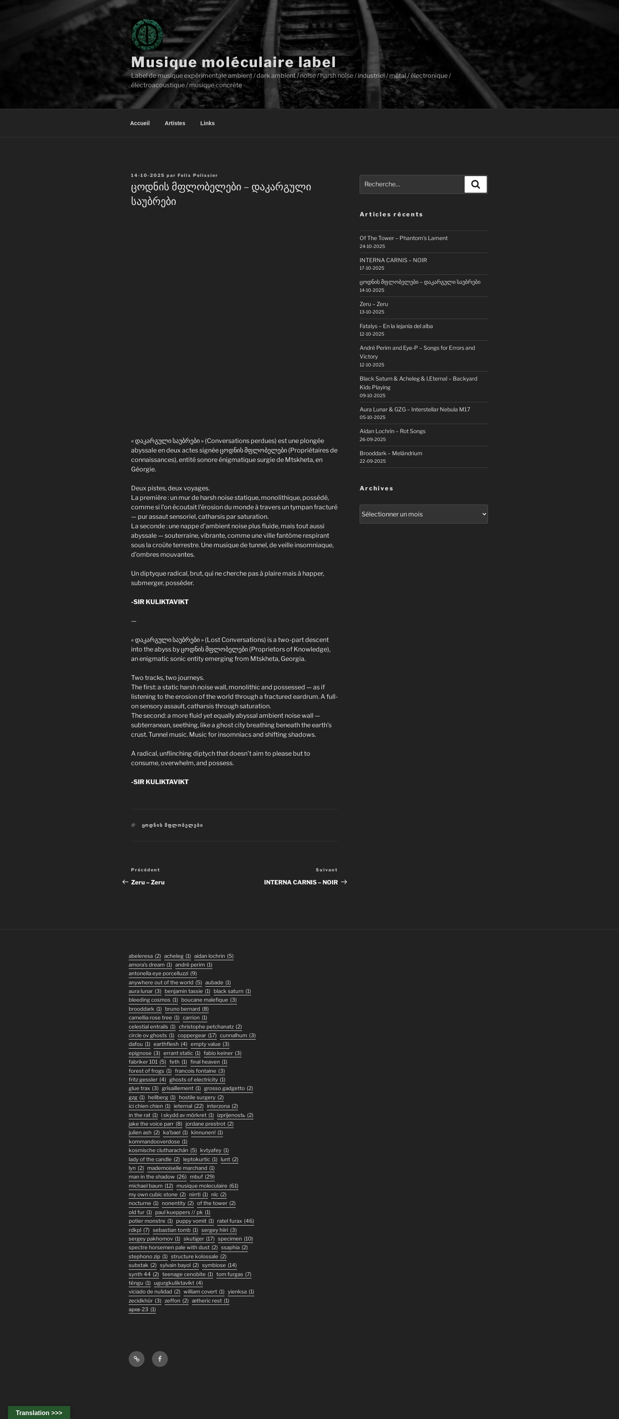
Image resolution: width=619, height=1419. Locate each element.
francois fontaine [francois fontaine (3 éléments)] (200, 1071)
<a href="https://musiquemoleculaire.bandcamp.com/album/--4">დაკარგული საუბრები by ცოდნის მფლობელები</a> (234, 321)
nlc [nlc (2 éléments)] (219, 1194)
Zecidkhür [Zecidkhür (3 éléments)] (145, 1301)
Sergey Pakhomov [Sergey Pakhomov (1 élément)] (154, 1239)
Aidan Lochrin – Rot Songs (393, 431)
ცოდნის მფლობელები (173, 825)
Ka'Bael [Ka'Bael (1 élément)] (175, 1132)
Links (207, 123)
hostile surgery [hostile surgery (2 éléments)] (201, 1097)
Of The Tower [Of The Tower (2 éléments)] (216, 1203)
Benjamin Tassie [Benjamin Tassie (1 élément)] (187, 991)
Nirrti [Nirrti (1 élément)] (198, 1194)
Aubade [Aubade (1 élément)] (218, 982)
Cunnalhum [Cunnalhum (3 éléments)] (238, 1035)
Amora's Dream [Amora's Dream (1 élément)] (150, 965)
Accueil (140, 123)
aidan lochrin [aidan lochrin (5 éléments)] (214, 956)
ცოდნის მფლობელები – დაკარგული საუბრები (420, 281)
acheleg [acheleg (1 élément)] (177, 956)
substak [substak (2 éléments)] (143, 1265)
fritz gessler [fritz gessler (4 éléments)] (147, 1080)
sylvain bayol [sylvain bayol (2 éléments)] (179, 1265)
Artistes (175, 123)
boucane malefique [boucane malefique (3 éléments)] (209, 1000)
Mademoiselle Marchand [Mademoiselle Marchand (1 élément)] (181, 1168)
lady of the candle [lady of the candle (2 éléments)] (154, 1159)
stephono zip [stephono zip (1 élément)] (148, 1256)
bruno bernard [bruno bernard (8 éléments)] (187, 1009)
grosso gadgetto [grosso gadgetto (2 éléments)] (228, 1088)
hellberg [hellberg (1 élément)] (162, 1097)
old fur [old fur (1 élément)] (140, 1212)
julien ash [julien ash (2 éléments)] (144, 1132)
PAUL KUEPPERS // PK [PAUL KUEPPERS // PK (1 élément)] (182, 1212)
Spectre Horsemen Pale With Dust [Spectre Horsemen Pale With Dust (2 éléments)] (173, 1247)
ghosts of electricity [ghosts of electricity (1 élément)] (197, 1080)
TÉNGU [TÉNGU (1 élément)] (140, 1283)
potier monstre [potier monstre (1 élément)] (151, 1221)
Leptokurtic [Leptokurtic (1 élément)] (200, 1159)
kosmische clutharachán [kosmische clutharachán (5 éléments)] (163, 1150)
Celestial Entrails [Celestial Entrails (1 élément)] (152, 1027)
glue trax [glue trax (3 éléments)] (144, 1088)
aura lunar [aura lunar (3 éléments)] (145, 991)
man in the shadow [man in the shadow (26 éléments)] (158, 1177)
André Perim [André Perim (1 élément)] (193, 965)
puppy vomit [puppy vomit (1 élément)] (195, 1221)
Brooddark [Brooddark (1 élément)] (145, 1009)
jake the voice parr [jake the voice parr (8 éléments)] (155, 1124)
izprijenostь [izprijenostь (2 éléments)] (235, 1115)
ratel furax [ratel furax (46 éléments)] (235, 1221)
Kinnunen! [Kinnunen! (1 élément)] (207, 1132)
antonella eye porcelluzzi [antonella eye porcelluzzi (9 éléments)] (163, 973)
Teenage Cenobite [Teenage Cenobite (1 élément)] (187, 1274)
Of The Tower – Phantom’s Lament (404, 238)
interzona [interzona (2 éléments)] (222, 1106)
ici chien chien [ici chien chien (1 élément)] (150, 1106)
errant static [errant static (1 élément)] (182, 1053)
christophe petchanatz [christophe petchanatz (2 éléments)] (210, 1027)
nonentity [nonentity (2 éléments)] (178, 1203)
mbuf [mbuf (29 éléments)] (202, 1177)
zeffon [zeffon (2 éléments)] (177, 1301)
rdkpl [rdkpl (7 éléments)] (139, 1230)
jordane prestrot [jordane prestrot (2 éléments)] (210, 1124)
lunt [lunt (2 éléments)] (229, 1159)
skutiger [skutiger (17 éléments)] (199, 1239)
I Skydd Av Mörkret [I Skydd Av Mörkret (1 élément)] (187, 1115)
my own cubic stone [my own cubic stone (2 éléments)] (157, 1194)
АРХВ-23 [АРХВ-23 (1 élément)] (142, 1309)
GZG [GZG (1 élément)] (137, 1097)
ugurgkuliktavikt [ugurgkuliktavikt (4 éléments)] (178, 1283)
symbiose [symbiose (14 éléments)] (219, 1265)
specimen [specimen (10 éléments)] (235, 1239)
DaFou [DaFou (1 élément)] (139, 1044)
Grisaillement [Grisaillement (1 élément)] (181, 1088)
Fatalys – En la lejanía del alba (396, 326)
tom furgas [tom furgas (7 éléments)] (233, 1274)
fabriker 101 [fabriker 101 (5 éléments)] (147, 1062)
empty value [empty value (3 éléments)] (210, 1044)
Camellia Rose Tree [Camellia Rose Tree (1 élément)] (154, 1018)
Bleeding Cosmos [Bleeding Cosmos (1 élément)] (153, 1000)
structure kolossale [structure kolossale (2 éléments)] (199, 1256)
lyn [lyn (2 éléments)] (136, 1168)
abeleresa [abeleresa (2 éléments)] (145, 956)
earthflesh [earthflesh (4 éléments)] (171, 1044)
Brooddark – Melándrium (391, 453)
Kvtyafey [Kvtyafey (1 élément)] (214, 1150)
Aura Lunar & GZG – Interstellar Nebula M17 (415, 409)
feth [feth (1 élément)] (178, 1062)
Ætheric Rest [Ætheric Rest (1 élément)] (210, 1301)
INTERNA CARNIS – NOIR (393, 260)
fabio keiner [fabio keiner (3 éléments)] (223, 1053)
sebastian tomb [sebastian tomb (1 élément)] (175, 1230)
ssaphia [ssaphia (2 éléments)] (234, 1247)
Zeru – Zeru (374, 303)
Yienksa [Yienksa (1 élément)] (241, 1292)
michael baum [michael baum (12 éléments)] (151, 1186)
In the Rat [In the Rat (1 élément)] (143, 1115)
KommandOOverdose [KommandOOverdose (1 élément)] (158, 1141)
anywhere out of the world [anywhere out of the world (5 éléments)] (165, 982)
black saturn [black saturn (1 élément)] (232, 991)
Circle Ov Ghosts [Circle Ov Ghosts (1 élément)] (151, 1035)
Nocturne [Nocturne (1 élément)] (144, 1203)
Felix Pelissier (198, 175)
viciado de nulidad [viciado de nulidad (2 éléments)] (154, 1292)
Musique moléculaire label (234, 62)
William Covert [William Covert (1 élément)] (204, 1292)
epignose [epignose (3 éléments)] (144, 1053)
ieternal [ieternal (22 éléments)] (189, 1106)
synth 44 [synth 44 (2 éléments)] (144, 1274)
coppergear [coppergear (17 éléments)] (197, 1035)
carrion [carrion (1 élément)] (195, 1018)
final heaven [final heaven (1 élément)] (208, 1062)
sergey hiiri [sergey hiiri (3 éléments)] (219, 1230)
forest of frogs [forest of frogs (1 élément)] (150, 1071)
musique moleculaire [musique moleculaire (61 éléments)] (207, 1186)
